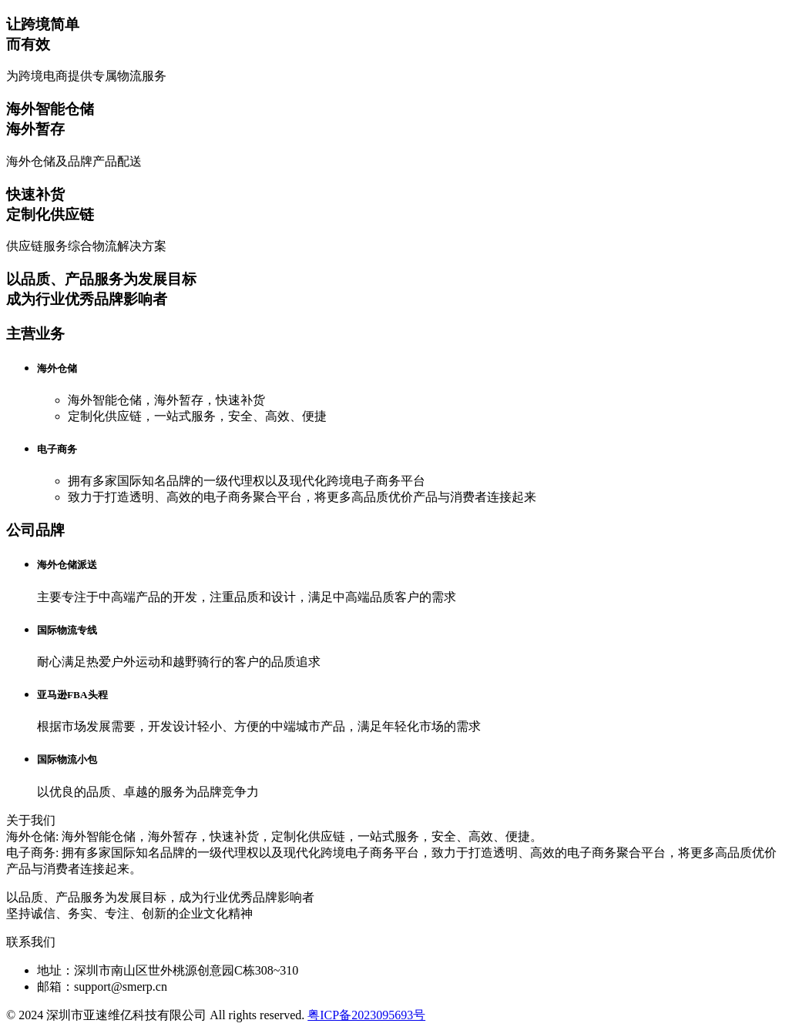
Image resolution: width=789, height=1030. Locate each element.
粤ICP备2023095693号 (366, 1015)
